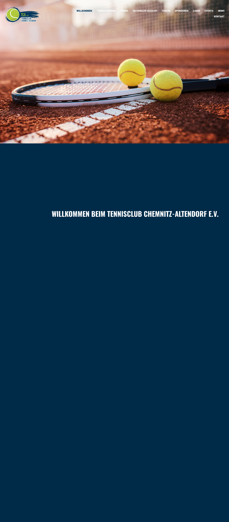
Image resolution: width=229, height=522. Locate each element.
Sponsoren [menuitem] (181, 10)
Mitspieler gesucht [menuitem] (145, 10)
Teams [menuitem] (124, 10)
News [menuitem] (221, 10)
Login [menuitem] (196, 10)
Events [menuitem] (209, 10)
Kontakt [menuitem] (219, 16)
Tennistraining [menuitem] (106, 10)
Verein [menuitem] (166, 10)
